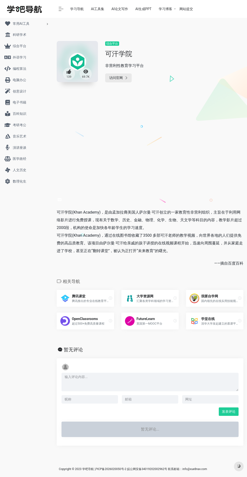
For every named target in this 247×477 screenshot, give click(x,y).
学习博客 (165, 9)
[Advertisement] (214, 113)
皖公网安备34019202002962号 (147, 469)
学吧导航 (88, 469)
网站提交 (186, 9)
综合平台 (112, 43)
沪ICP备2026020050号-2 (110, 469)
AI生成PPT (143, 9)
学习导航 (77, 9)
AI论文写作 (119, 9)
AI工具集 (97, 9)
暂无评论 (73, 350)
